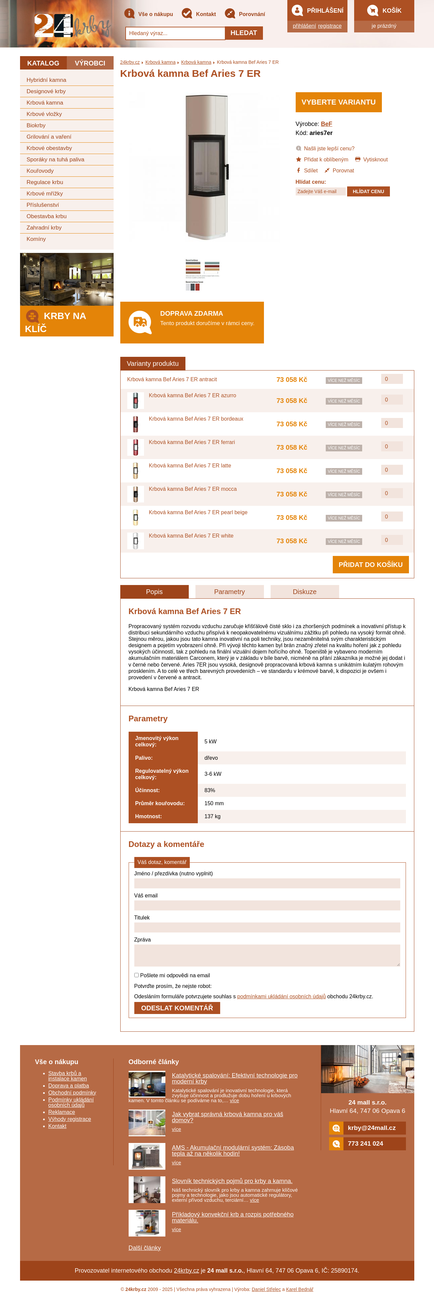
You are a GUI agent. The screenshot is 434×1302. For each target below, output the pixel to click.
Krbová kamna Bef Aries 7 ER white (191, 536)
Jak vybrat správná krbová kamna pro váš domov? (227, 1121)
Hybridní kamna (46, 80)
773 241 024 (356, 1147)
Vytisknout (371, 159)
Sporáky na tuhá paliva (56, 159)
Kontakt (198, 14)
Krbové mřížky (45, 193)
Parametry (229, 591)
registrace (329, 26)
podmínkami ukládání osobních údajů (281, 1000)
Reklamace (61, 1116)
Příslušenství (43, 205)
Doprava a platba (68, 1090)
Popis (154, 591)
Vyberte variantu (339, 102)
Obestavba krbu (47, 216)
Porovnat (339, 170)
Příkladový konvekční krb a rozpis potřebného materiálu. (233, 1221)
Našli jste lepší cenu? (325, 148)
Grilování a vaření (49, 137)
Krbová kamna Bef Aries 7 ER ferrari (192, 442)
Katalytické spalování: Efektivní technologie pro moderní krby (235, 1082)
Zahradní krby (44, 228)
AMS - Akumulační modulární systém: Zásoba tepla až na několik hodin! (233, 1154)
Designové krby (46, 91)
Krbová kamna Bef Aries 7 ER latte (190, 465)
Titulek (142, 917)
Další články (145, 1252)
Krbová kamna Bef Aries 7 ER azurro (192, 395)
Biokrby (36, 125)
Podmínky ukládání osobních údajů (71, 1106)
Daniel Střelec (266, 1293)
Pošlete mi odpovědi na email (172, 979)
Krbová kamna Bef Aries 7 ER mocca (193, 489)
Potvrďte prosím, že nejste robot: (173, 990)
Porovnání (244, 14)
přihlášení (304, 26)
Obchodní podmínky (72, 1097)
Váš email (146, 895)
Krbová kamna (45, 103)
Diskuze (304, 591)
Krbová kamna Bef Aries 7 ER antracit (172, 379)
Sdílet (307, 170)
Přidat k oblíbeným (322, 159)
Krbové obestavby (49, 148)
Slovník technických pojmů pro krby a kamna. (232, 1185)
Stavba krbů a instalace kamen (67, 1080)
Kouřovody (40, 171)
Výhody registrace (69, 1123)
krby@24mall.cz (362, 1132)
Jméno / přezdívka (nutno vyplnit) (173, 873)
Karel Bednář (299, 1293)
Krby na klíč (55, 320)
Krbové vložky (44, 114)
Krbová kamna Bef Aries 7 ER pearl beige (198, 512)
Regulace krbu (45, 182)
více (234, 1104)
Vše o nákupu (148, 14)
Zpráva (142, 940)
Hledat (244, 32)
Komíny (36, 239)
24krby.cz (130, 62)
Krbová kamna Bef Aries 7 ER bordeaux (196, 419)
